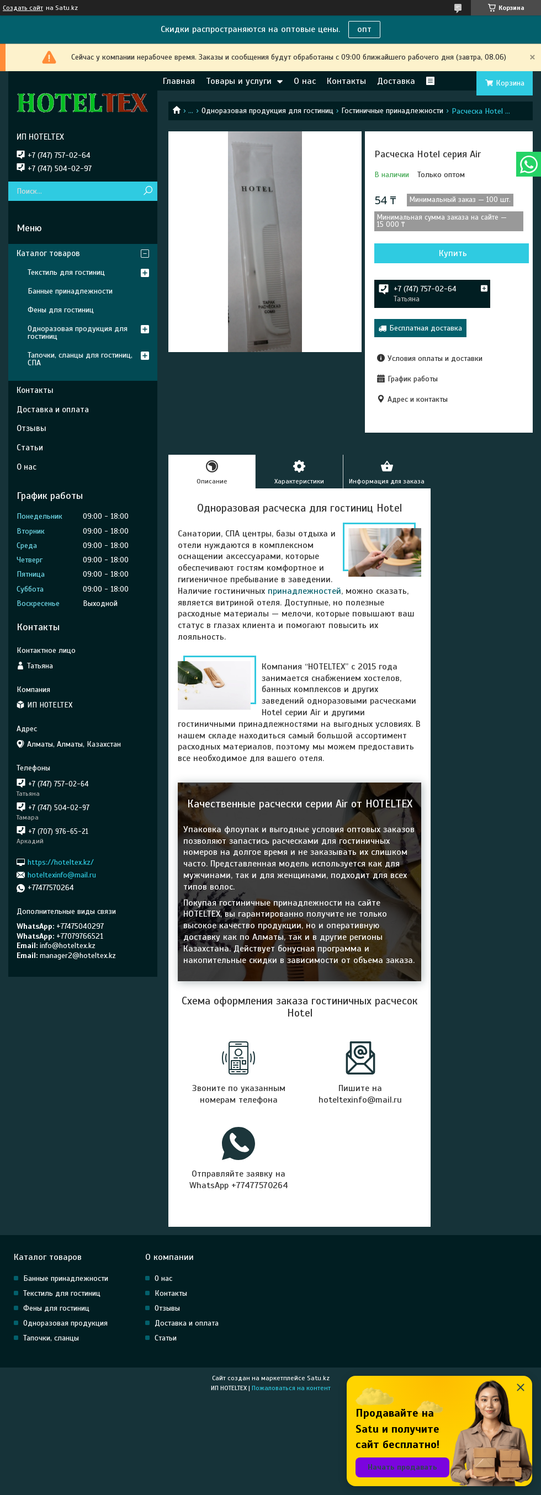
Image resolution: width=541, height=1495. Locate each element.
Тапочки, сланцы (51, 1338)
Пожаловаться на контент (291, 1388)
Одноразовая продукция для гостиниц (267, 110)
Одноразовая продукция (65, 1323)
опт (364, 29)
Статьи (30, 448)
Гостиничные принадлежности (392, 110)
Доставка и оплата (53, 409)
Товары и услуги (239, 81)
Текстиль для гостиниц (66, 272)
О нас (305, 81)
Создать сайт (23, 8)
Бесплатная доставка (425, 328)
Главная (179, 81)
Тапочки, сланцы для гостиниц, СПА (80, 359)
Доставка (396, 81)
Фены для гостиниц (61, 310)
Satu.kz (318, 1378)
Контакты (346, 81)
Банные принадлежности (70, 291)
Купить (453, 253)
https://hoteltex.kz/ (61, 861)
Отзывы (31, 428)
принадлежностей (304, 591)
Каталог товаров (48, 253)
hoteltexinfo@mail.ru (62, 875)
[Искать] (147, 191)
